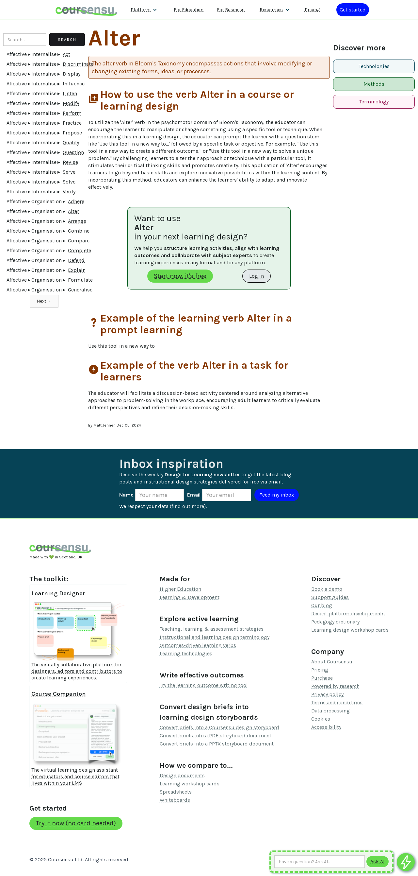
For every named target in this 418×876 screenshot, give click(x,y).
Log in (256, 276)
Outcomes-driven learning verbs (198, 645)
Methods (373, 84)
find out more (187, 506)
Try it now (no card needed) (76, 823)
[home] (87, 10)
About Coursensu (331, 661)
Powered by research (335, 686)
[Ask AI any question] (319, 861)
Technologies (374, 66)
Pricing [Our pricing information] (312, 9)
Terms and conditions (336, 702)
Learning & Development (189, 597)
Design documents (182, 775)
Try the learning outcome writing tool (204, 685)
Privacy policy (327, 694)
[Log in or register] (352, 9)
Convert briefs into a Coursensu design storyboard (219, 727)
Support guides (330, 597)
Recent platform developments (348, 613)
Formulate (80, 280)
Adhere (76, 201)
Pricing (319, 670)
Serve (69, 172)
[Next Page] (44, 301)
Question (73, 152)
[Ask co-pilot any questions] (406, 862)
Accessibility (326, 727)
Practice (72, 123)
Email (194, 495)
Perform (72, 113)
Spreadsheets (176, 792)
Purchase (322, 678)
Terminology (374, 101)
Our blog (321, 605)
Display (71, 74)
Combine (78, 231)
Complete (79, 250)
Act (66, 54)
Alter (73, 211)
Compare (78, 240)
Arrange (77, 221)
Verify (69, 191)
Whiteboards (175, 800)
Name (126, 495)
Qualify (71, 142)
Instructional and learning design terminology (214, 637)
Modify (71, 103)
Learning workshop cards (189, 783)
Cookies (320, 719)
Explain (77, 270)
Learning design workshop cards (350, 630)
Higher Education (180, 589)
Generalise (80, 290)
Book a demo (326, 589)
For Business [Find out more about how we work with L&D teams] (231, 9)
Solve (69, 182)
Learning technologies (186, 653)
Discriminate (78, 64)
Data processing (330, 711)
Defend (76, 260)
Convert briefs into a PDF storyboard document (215, 735)
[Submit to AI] (377, 861)
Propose (72, 133)
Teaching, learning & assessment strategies (212, 629)
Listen (70, 93)
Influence (74, 83)
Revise (70, 162)
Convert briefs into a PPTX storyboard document (217, 744)
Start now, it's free (180, 276)
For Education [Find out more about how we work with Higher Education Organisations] (188, 9)
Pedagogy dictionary (335, 622)
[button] (143, 10)
